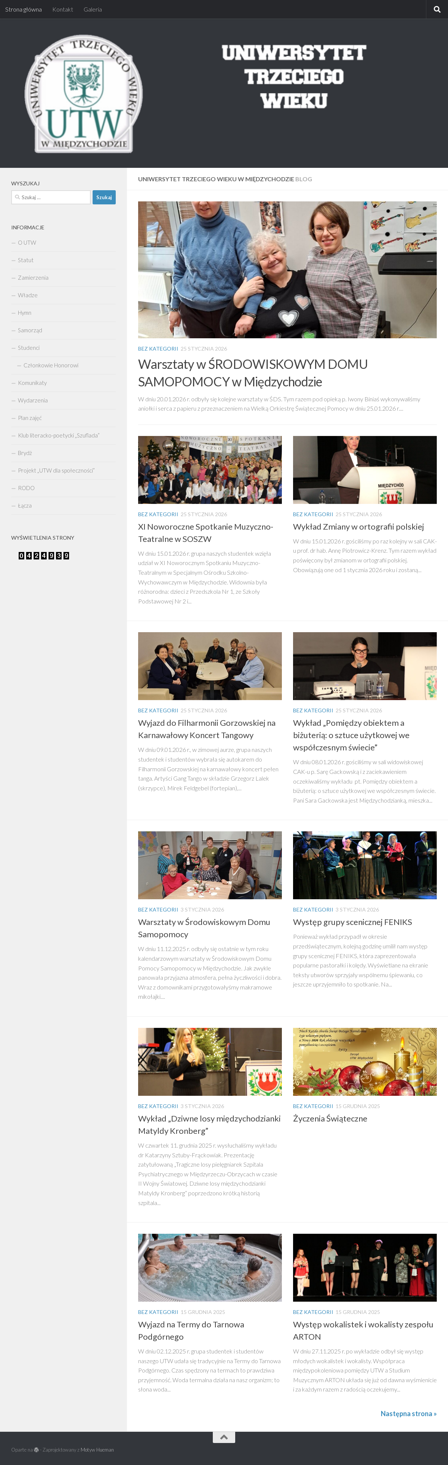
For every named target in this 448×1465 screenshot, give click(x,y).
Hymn (24, 312)
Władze (28, 295)
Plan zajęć (30, 417)
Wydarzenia (33, 400)
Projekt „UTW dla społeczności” (56, 470)
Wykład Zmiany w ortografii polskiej (358, 526)
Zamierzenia (33, 277)
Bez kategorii (158, 348)
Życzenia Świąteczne (330, 1118)
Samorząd (30, 330)
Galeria (93, 9)
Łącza (25, 505)
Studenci (29, 347)
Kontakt (62, 9)
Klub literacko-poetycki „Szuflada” (59, 435)
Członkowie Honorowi (51, 365)
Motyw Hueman (97, 1450)
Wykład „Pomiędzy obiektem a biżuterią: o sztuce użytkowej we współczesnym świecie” (351, 735)
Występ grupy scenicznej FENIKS (352, 922)
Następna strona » (409, 1413)
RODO (26, 487)
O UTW (27, 242)
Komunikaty (32, 382)
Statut (26, 260)
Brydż (25, 452)
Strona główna (23, 9)
